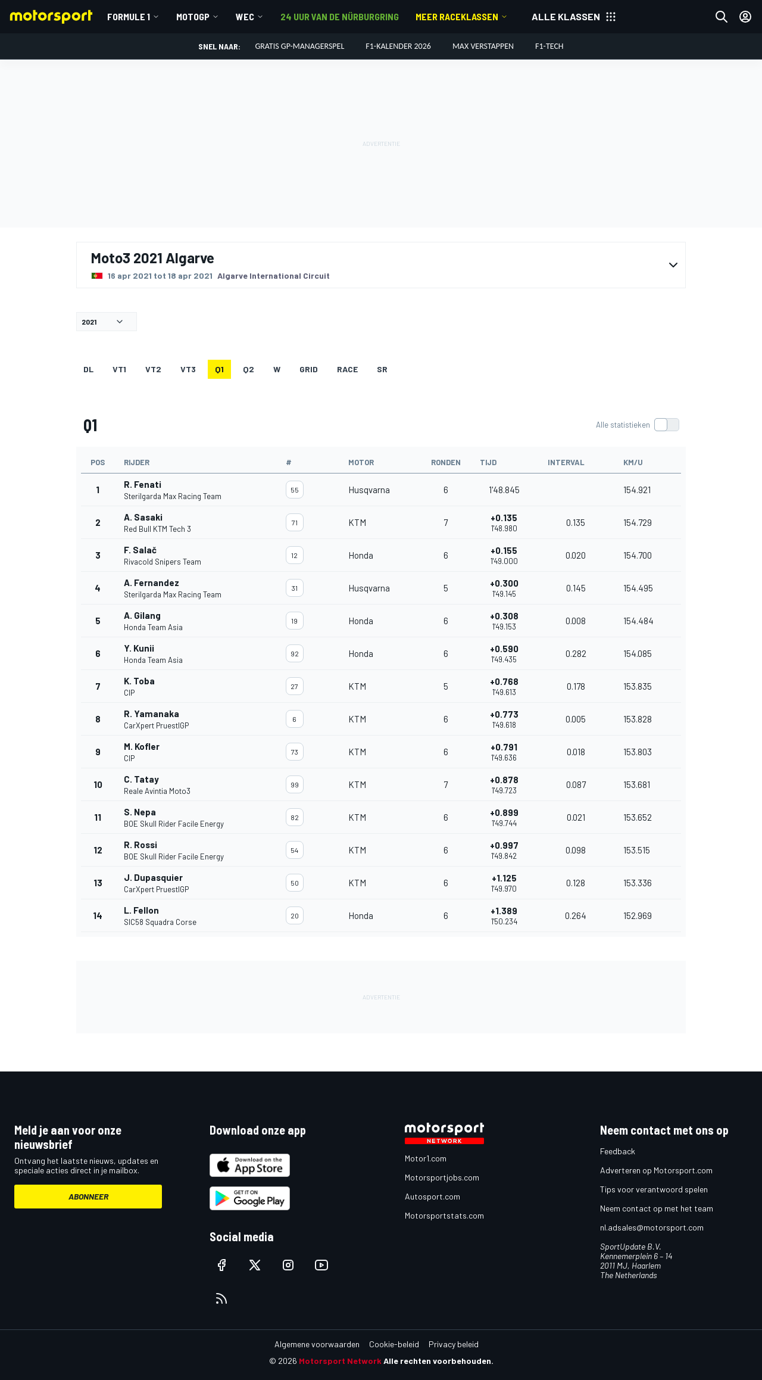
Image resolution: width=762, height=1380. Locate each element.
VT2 (153, 369)
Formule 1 (128, 16)
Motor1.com (425, 1158)
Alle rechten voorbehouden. (438, 1361)
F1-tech (549, 46)
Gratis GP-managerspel (299, 46)
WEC (245, 16)
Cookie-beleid (394, 1344)
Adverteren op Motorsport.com (656, 1170)
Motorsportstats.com (444, 1215)
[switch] (637, 425)
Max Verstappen (483, 46)
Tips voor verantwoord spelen (654, 1189)
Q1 (219, 369)
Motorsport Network (340, 1361)
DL (88, 369)
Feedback (617, 1151)
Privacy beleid (454, 1344)
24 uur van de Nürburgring (339, 16)
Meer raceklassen (457, 16)
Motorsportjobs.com (442, 1177)
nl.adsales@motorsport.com (652, 1227)
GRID (308, 369)
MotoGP (193, 16)
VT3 (188, 369)
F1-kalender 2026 (398, 46)
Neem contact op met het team (656, 1208)
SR (382, 369)
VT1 (119, 369)
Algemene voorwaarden (317, 1344)
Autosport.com (432, 1196)
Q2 (248, 369)
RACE (347, 369)
